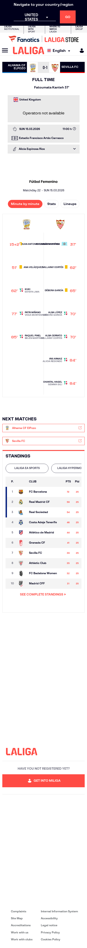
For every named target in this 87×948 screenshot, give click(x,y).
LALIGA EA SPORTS (27, 467)
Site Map (17, 918)
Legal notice (49, 925)
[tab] (27, 468)
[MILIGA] (80, 50)
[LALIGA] (28, 50)
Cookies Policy (50, 939)
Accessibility (49, 918)
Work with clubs (21, 939)
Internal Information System (59, 911)
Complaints (18, 911)
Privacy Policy (50, 932)
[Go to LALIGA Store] (43, 39)
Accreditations (21, 925)
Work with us (19, 932)
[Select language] (59, 51)
